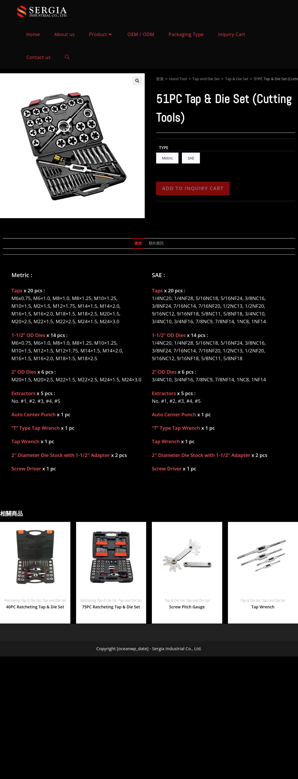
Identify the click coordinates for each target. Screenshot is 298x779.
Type (163, 147)
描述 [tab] (138, 243)
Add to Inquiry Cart (193, 188)
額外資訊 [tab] (156, 243)
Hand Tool (178, 78)
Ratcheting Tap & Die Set (23, 600)
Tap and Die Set (206, 78)
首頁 (160, 78)
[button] (137, 80)
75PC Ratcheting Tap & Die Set (111, 607)
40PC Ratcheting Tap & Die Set (35, 607)
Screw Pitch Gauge (187, 607)
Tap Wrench (262, 607)
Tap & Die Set (236, 78)
